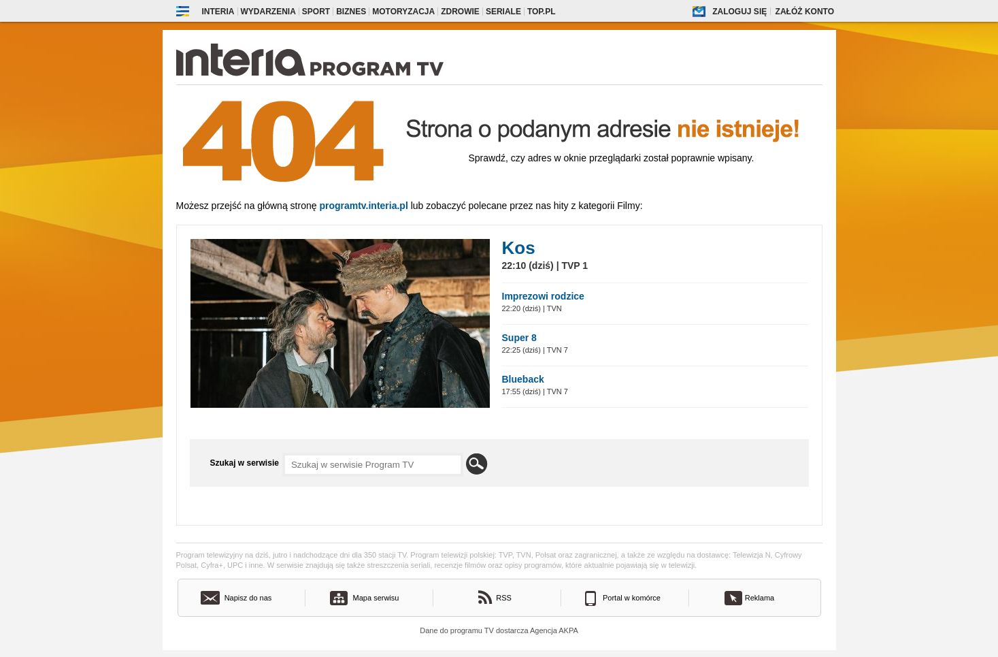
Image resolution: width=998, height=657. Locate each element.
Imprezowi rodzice (543, 296)
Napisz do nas (248, 598)
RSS (504, 598)
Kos (518, 248)
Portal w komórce (632, 598)
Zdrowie (460, 11)
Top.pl (541, 11)
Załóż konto (805, 11)
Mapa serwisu (376, 598)
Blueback (523, 379)
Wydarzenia (268, 11)
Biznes (351, 11)
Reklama (759, 598)
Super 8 (519, 337)
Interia (218, 11)
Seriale (503, 11)
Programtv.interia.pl (363, 205)
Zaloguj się (739, 11)
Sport (316, 11)
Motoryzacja (403, 11)
